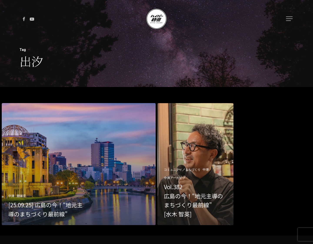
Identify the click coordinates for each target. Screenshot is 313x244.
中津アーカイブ (174, 178)
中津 (11, 196)
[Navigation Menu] (289, 19)
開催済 (21, 196)
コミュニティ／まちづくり (182, 169)
